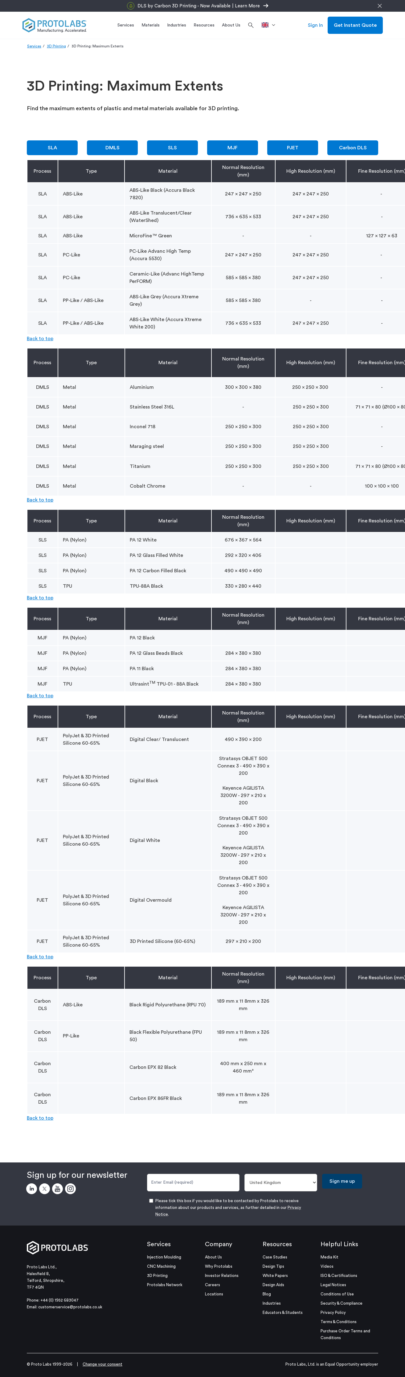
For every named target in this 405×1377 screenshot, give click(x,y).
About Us (213, 1257)
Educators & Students (283, 1313)
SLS (172, 147)
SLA (52, 147)
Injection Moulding (164, 1257)
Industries (272, 1303)
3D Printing (56, 46)
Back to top (40, 338)
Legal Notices (333, 1285)
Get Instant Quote (355, 25)
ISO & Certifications (339, 1276)
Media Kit (329, 1257)
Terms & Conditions (339, 1322)
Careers (212, 1285)
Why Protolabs (218, 1266)
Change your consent (102, 1364)
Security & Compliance (341, 1303)
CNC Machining (161, 1266)
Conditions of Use (337, 1294)
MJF (232, 147)
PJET (292, 147)
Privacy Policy (333, 1313)
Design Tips (273, 1266)
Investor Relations (222, 1276)
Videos (327, 1266)
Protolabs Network (164, 1285)
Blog (267, 1294)
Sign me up (342, 1181)
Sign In (315, 25)
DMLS (112, 147)
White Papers (275, 1276)
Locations (214, 1294)
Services (34, 46)
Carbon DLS (353, 147)
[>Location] (270, 25)
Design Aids (273, 1285)
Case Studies (275, 1257)
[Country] (280, 1182)
